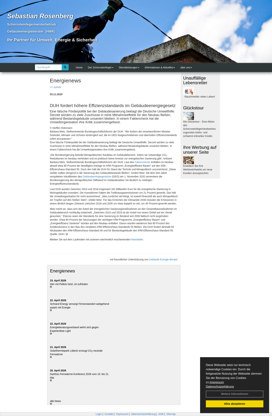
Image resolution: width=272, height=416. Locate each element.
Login (99, 414)
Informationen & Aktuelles (160, 67)
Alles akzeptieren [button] (234, 403)
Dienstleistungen (129, 67)
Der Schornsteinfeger (100, 67)
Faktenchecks (142, 162)
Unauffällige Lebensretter (195, 80)
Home (79, 67)
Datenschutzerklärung (220, 386)
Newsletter (137, 239)
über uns (186, 67)
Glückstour (193, 107)
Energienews (62, 270)
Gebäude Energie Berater (163, 259)
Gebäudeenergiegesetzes (97, 176)
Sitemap (171, 414)
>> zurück (55, 87)
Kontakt (109, 414)
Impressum (217, 382)
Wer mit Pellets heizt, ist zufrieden (69, 284)
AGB (161, 414)
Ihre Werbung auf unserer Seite (199, 149)
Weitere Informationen (234, 393)
